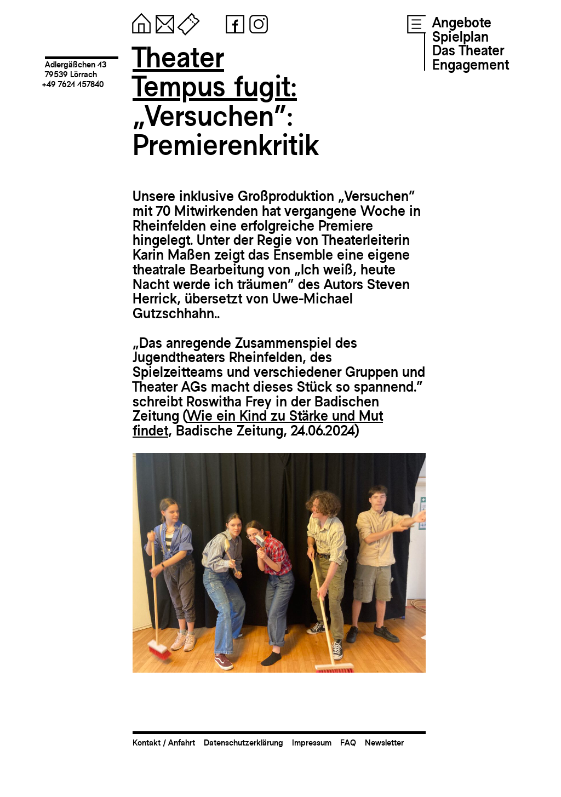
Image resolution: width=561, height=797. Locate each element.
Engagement (470, 64)
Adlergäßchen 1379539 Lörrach (75, 69)
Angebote (461, 22)
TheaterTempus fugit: (215, 72)
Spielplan (460, 36)
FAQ (348, 742)
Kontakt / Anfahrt (164, 742)
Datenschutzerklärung (243, 742)
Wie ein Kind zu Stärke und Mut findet (258, 423)
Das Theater (468, 50)
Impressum (311, 742)
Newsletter (384, 742)
